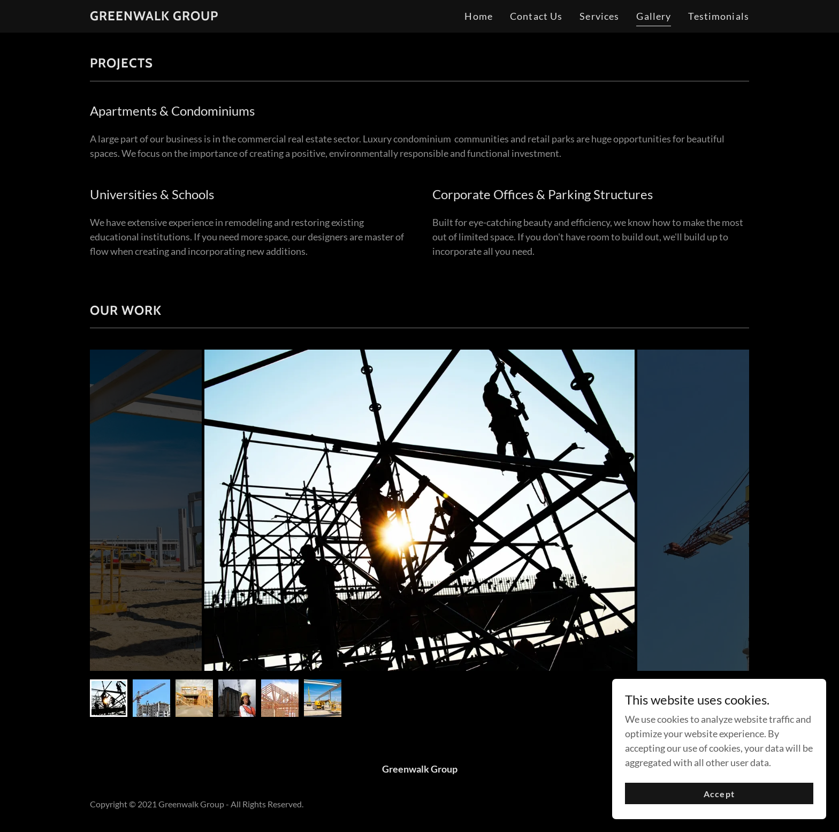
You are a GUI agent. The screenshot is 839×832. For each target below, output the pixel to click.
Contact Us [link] (536, 16)
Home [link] (478, 16)
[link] (154, 16)
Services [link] (599, 16)
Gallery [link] (653, 16)
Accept (719, 794)
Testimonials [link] (718, 16)
